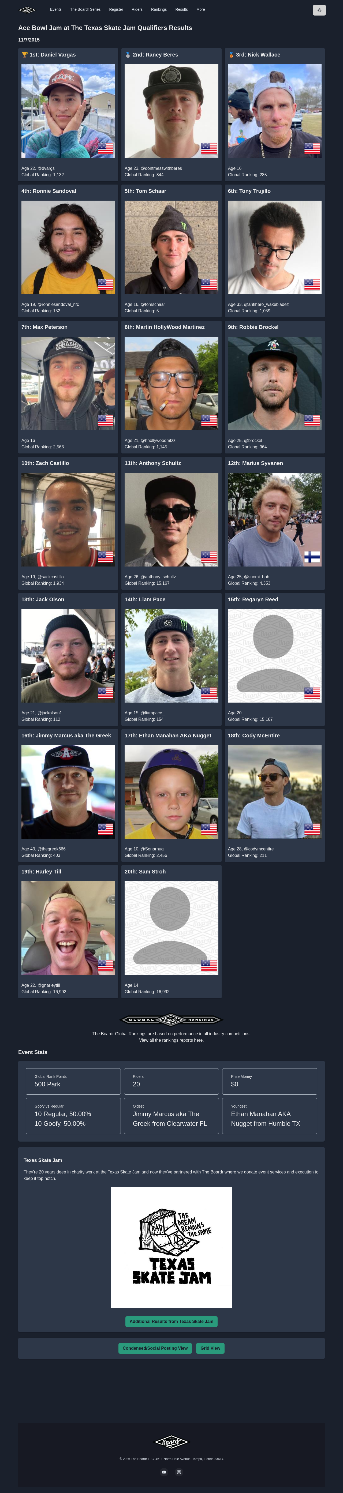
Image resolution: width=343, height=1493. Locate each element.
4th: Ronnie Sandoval (48, 191)
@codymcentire (259, 849)
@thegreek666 (52, 849)
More (200, 9)
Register (116, 9)
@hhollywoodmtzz (158, 440)
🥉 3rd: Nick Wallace (254, 55)
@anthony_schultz (158, 577)
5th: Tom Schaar (145, 191)
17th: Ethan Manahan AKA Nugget (168, 735)
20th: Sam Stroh (145, 872)
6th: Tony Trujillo (249, 191)
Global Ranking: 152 (40, 311)
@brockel (253, 440)
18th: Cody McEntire (254, 735)
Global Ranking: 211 (247, 855)
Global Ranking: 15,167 (147, 583)
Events (56, 9)
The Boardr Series (85, 9)
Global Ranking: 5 (142, 311)
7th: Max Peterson (44, 327)
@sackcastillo (51, 577)
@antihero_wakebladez (266, 304)
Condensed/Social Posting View (155, 1348)
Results (181, 9)
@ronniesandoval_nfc (58, 304)
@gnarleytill (49, 985)
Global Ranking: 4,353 (249, 583)
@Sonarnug (152, 849)
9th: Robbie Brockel (253, 327)
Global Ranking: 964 (247, 447)
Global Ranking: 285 (247, 174)
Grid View (210, 1348)
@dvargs (46, 168)
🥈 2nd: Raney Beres (151, 55)
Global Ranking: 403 (40, 855)
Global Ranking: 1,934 (42, 583)
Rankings (159, 9)
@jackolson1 (50, 713)
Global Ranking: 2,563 (42, 447)
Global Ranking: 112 (40, 719)
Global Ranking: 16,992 (43, 991)
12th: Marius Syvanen (255, 463)
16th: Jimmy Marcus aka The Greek (66, 735)
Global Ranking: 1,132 (42, 174)
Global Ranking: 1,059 (249, 311)
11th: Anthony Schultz (153, 463)
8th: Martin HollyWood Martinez (165, 327)
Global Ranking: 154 (144, 719)
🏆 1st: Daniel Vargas (48, 55)
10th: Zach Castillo (45, 463)
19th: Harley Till (41, 872)
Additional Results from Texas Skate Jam (172, 1321)
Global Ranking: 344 (144, 174)
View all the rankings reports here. (171, 1040)
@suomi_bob (256, 577)
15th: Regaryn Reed (253, 599)
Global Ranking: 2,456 (146, 855)
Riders (137, 9)
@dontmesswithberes (161, 168)
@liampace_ (153, 713)
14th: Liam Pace (145, 599)
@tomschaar (153, 304)
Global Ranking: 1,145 (146, 447)
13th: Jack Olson (42, 599)
